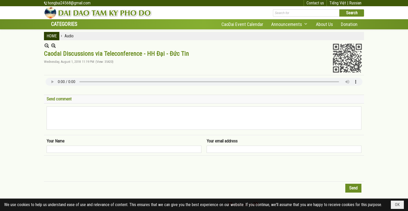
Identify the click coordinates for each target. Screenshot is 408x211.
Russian (355, 3)
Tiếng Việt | (339, 3)
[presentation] (86, 169)
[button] (289, 24)
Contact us (315, 3)
